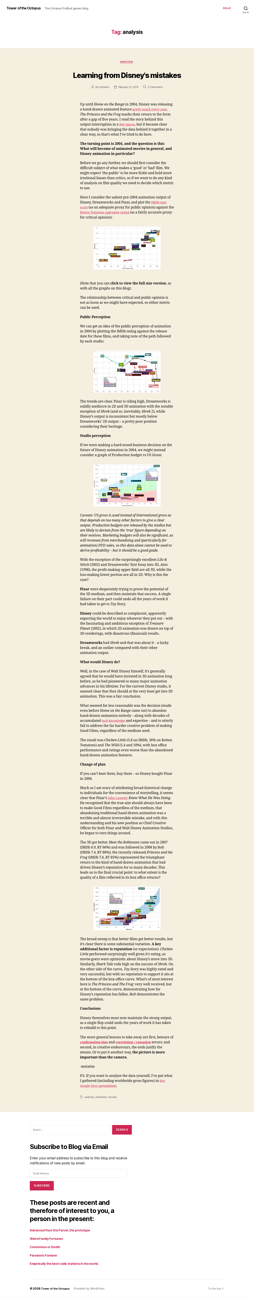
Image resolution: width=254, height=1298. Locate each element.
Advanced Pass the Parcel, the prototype (62, 1231)
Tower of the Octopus (25, 8)
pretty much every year (151, 110)
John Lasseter (119, 798)
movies (112, 1097)
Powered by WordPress (90, 1289)
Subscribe (42, 1186)
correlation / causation (137, 1043)
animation (101, 1097)
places (131, 125)
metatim (103, 87)
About (227, 8)
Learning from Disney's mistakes (127, 75)
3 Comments (156, 87)
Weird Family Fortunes (48, 1239)
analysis (127, 62)
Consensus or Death (46, 1247)
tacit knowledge (114, 721)
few (122, 125)
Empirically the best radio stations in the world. (68, 1264)
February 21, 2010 (128, 87)
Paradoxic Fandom (45, 1256)
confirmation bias (95, 1043)
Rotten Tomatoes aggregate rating (113, 213)
